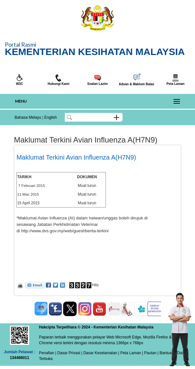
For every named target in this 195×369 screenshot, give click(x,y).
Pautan (150, 353)
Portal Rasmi (20, 44)
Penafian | (47, 353)
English (50, 117)
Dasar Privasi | (69, 353)
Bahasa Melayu (27, 117)
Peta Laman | (131, 353)
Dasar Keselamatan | (100, 353)
